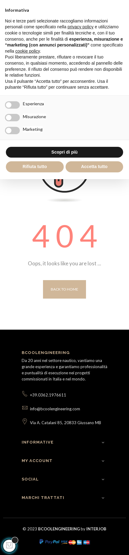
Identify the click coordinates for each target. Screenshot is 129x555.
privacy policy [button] (80, 26)
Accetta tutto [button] (94, 166)
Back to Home (64, 289)
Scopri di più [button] (64, 152)
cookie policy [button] (27, 51)
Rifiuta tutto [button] (35, 166)
